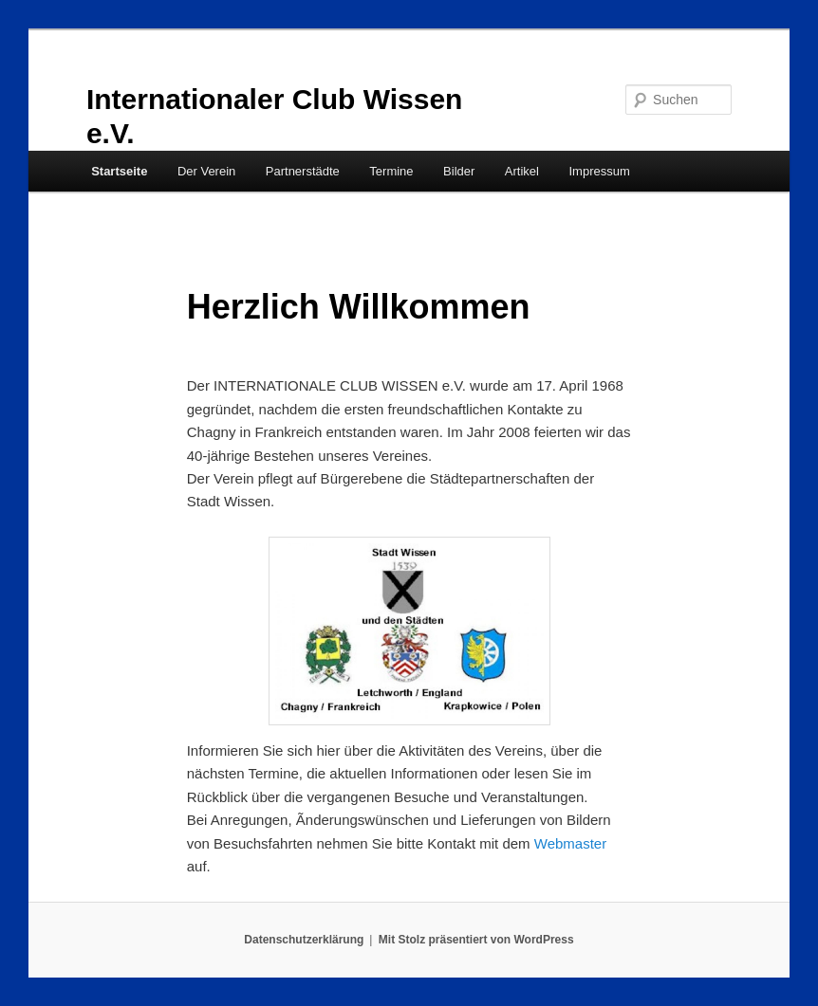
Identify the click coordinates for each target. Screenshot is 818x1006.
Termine (391, 171)
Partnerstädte (303, 171)
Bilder (458, 171)
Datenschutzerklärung (303, 939)
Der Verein (206, 171)
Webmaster (570, 843)
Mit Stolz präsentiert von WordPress (476, 939)
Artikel (522, 171)
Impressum (598, 171)
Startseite (119, 171)
